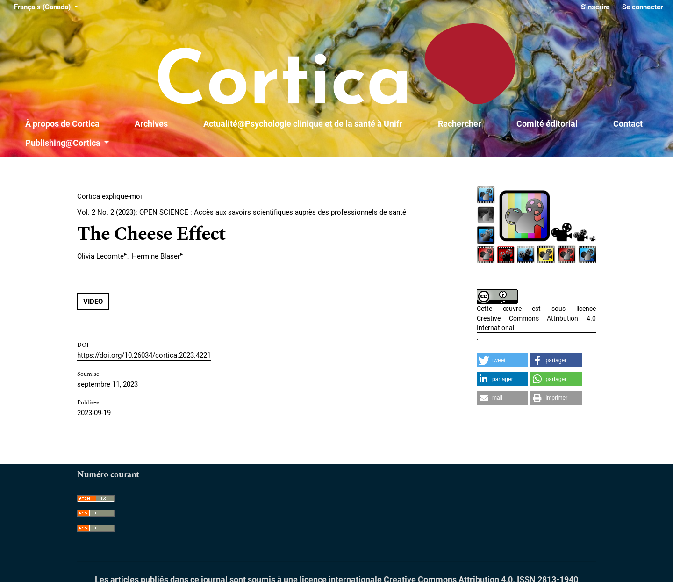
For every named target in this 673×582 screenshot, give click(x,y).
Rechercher (459, 124)
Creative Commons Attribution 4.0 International (536, 323)
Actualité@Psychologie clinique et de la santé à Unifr (302, 124)
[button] (502, 360)
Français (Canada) (47, 6)
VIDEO (93, 301)
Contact (628, 124)
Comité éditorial (547, 124)
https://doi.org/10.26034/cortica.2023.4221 (144, 355)
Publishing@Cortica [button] (63, 143)
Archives (151, 124)
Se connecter (642, 7)
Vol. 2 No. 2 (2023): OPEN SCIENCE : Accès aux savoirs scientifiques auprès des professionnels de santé (241, 212)
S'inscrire (595, 7)
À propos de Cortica (62, 124)
